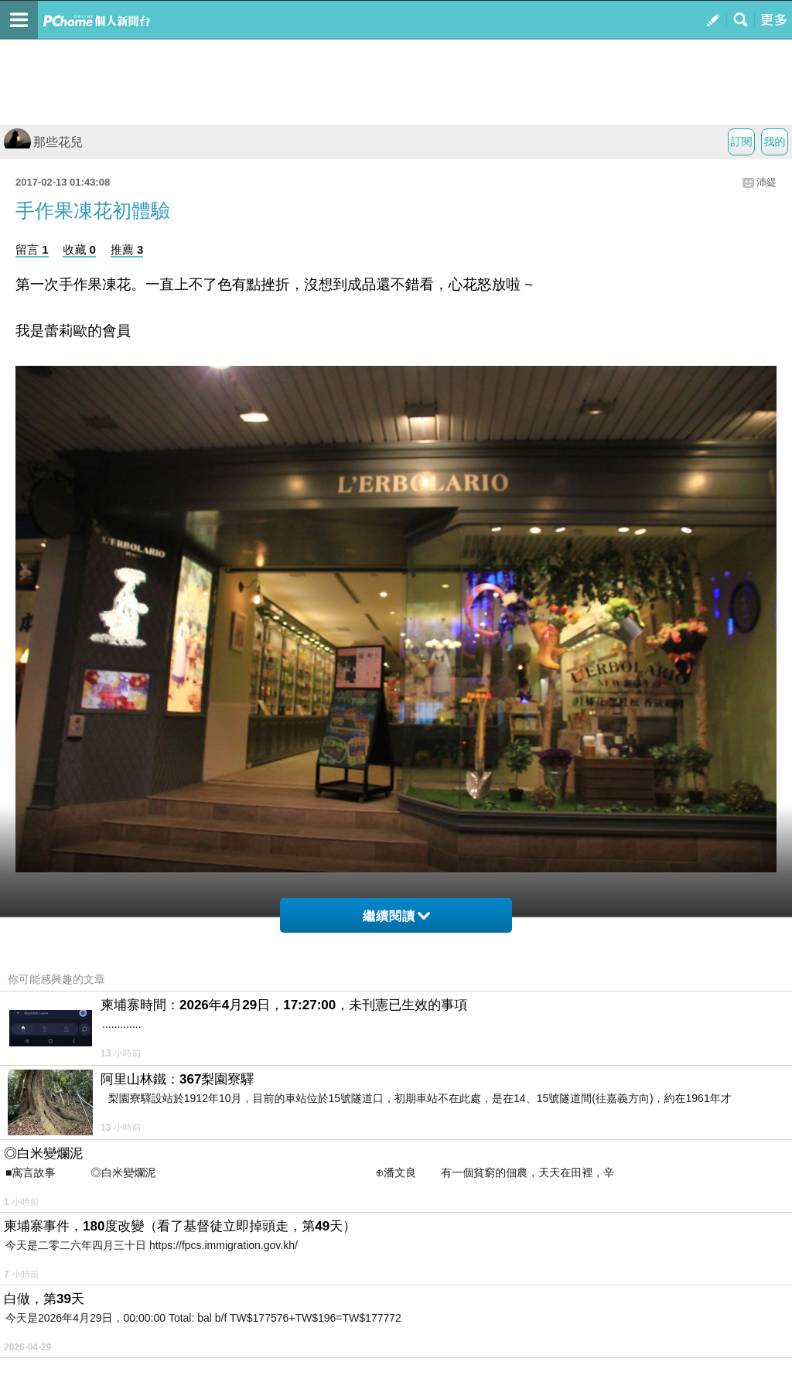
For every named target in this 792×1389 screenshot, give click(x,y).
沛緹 (766, 182)
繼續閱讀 (396, 916)
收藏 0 (79, 249)
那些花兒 (43, 141)
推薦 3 (127, 249)
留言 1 (32, 249)
